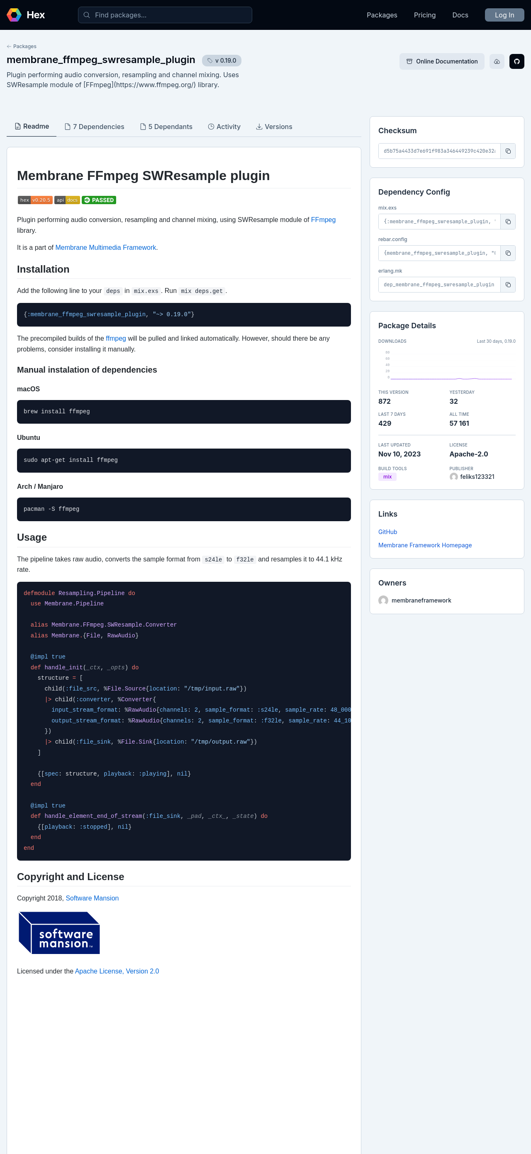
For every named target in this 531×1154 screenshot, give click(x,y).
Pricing (425, 15)
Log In (504, 15)
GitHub (387, 531)
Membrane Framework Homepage (425, 545)
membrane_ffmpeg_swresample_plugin (101, 60)
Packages (382, 15)
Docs (461, 15)
